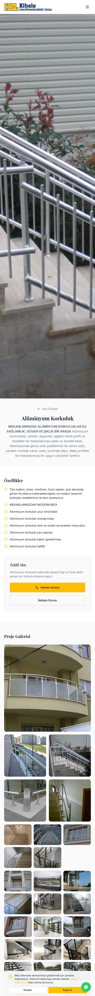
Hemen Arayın (47, 587)
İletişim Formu (47, 600)
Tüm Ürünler (47, 409)
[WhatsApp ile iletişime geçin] (86, 987)
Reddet (27, 990)
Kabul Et (67, 990)
